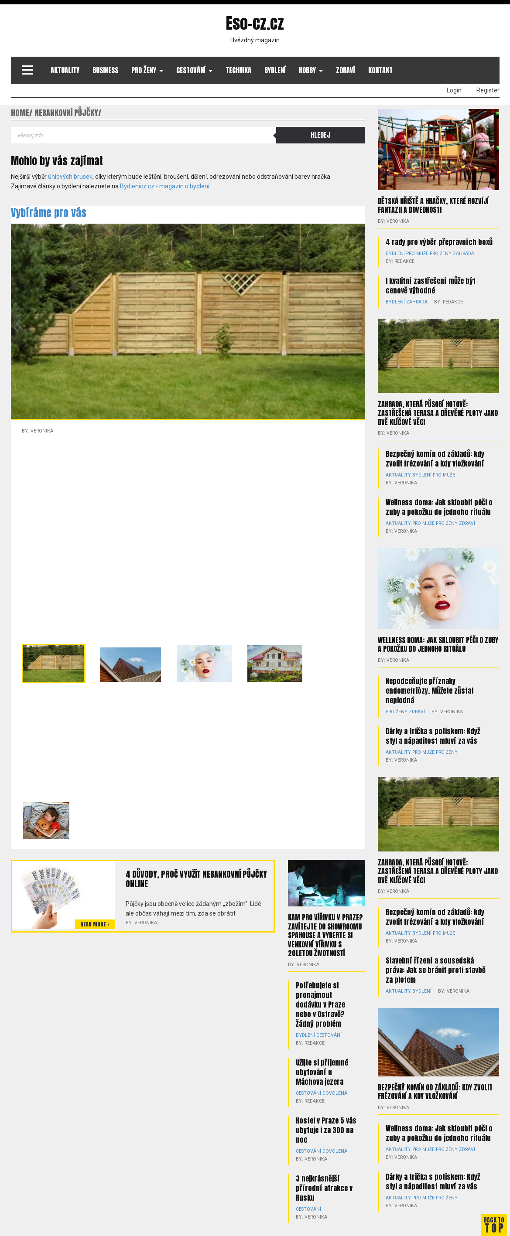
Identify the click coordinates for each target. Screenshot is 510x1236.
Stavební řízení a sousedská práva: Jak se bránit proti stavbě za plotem (436, 952)
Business (105, 70)
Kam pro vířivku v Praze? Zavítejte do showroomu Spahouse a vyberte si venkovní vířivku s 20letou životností (325, 934)
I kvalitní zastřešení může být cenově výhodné (431, 285)
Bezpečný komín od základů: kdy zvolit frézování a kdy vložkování (435, 458)
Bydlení (275, 70)
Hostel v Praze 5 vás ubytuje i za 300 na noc (326, 1129)
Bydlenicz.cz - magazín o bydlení (164, 186)
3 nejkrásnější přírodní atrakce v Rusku (324, 1187)
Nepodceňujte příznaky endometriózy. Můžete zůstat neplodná (430, 681)
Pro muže (416, 253)
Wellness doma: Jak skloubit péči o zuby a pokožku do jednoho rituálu (439, 498)
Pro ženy (143, 70)
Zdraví (345, 70)
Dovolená (333, 1092)
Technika (238, 70)
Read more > (95, 924)
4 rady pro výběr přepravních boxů (439, 241)
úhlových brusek (70, 176)
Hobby (307, 70)
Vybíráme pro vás (48, 213)
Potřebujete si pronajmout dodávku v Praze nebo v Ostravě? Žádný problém (320, 1003)
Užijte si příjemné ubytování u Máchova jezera (322, 1071)
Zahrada (459, 253)
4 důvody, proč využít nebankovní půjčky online (195, 879)
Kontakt (380, 70)
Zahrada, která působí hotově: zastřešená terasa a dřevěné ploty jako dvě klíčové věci (438, 412)
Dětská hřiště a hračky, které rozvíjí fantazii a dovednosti (433, 205)
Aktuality (65, 70)
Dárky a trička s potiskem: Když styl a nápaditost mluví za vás (433, 727)
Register (488, 90)
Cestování (190, 70)
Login (454, 90)
